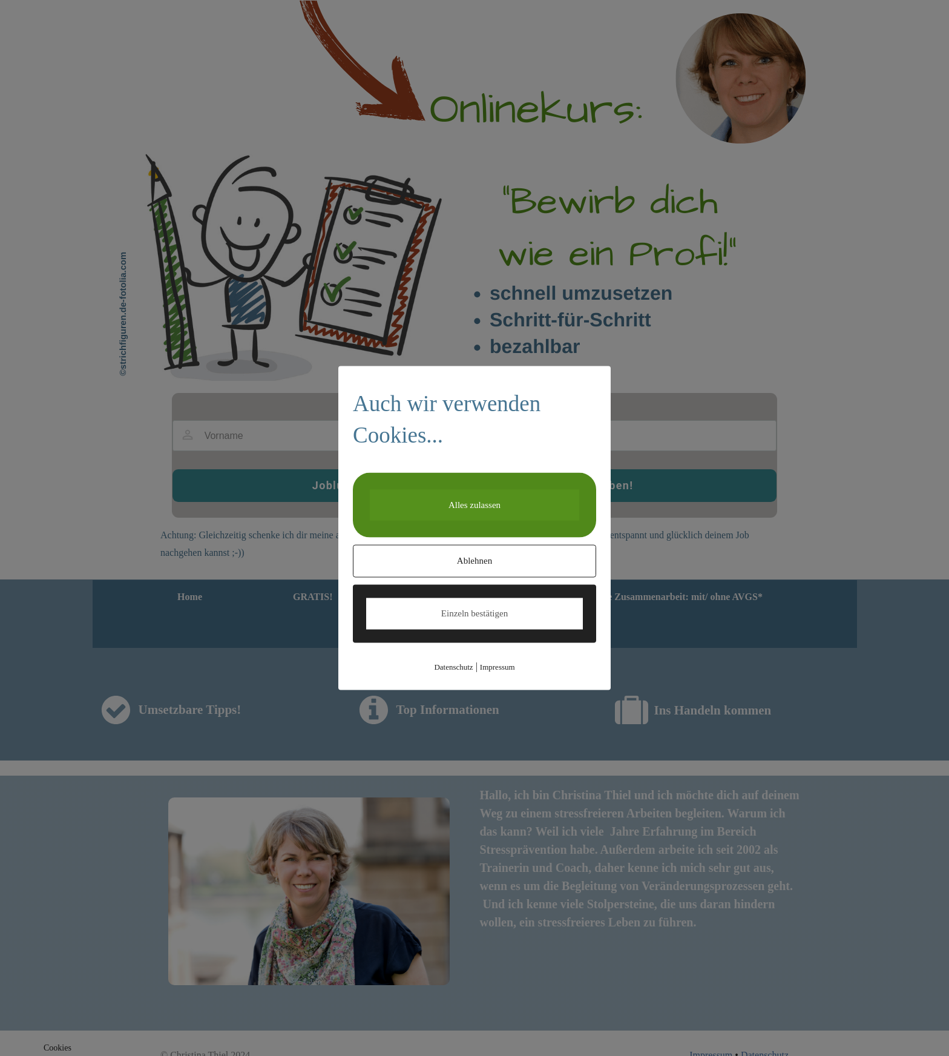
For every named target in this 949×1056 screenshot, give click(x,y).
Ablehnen (474, 561)
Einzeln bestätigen (474, 613)
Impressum (497, 667)
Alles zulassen (474, 504)
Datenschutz (453, 667)
